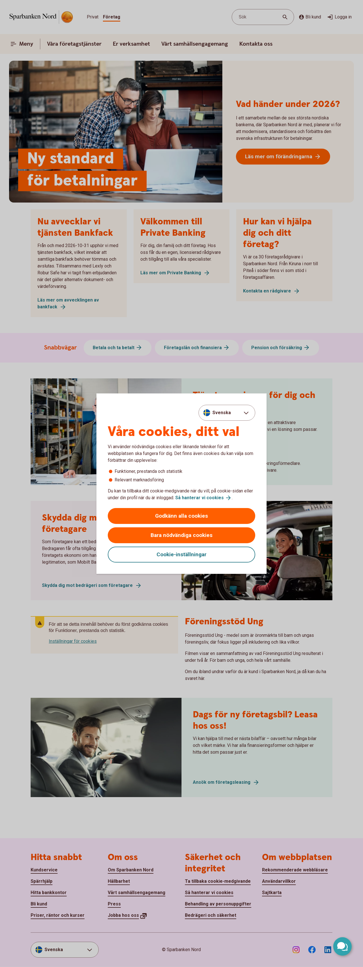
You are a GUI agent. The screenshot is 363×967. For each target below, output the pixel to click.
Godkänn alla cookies (181, 516)
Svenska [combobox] (221, 412)
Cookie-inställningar (181, 554)
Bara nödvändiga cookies (181, 535)
